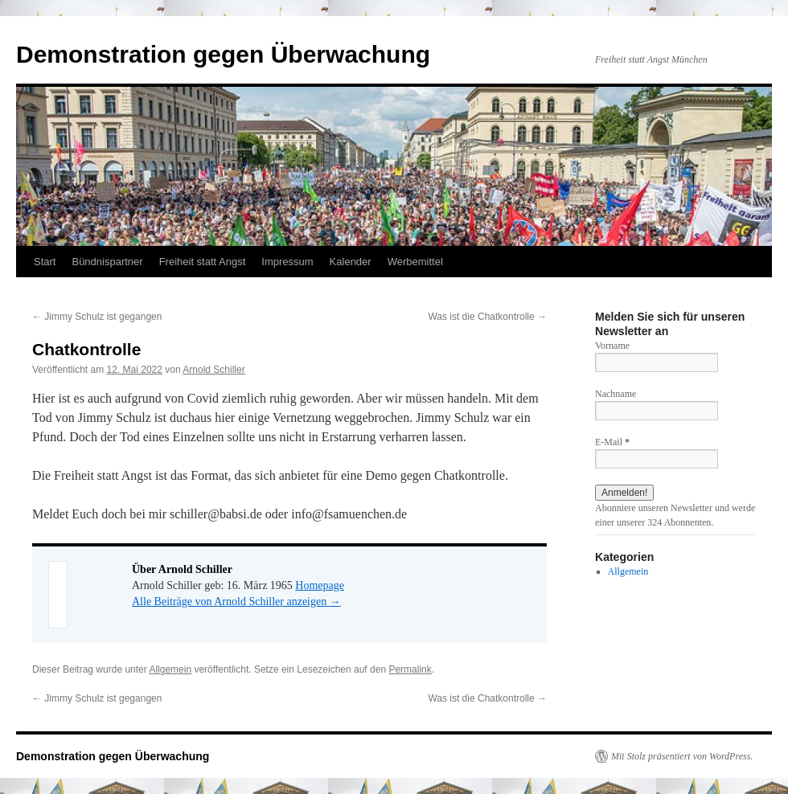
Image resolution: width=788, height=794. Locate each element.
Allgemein (170, 669)
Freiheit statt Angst (202, 262)
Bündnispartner (107, 262)
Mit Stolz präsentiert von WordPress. (682, 756)
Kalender (350, 262)
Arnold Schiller (213, 369)
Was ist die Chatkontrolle (487, 316)
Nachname (615, 393)
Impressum (287, 262)
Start (44, 262)
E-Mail (612, 442)
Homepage (319, 585)
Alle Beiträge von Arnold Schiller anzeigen (236, 602)
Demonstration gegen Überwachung (223, 54)
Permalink (409, 669)
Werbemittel (415, 262)
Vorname (612, 345)
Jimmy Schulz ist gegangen (97, 316)
